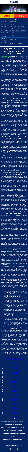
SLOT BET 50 (15, 397)
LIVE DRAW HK (15, 388)
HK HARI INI (15, 366)
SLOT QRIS (15, 373)
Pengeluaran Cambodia (15, 399)
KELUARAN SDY (15, 379)
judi (10, 251)
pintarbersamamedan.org (15, 357)
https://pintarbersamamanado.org (15, 358)
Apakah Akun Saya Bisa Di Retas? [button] (13, 424)
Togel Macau (15, 384)
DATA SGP (15, 362)
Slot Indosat (15, 416)
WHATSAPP (17, 450)
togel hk (15, 402)
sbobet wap (3, 231)
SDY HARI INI (15, 394)
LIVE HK (15, 391)
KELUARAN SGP (15, 361)
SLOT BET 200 (15, 386)
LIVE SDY (15, 393)
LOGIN (21, 16)
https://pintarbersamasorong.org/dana (15, 359)
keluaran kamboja (15, 398)
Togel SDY (15, 413)
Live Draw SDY (15, 412)
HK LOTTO (15, 382)
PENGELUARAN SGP (15, 381)
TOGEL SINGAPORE (15, 372)
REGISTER (10, 450)
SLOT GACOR (15, 395)
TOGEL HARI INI (15, 371)
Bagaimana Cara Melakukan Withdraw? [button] (13, 439)
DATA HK (15, 363)
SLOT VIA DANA (15, 385)
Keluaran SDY (15, 415)
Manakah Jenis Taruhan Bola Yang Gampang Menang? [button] (13, 434)
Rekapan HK (15, 389)
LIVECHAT (25, 450)
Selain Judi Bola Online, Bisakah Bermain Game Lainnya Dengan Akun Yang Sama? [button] (13, 428)
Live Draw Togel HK (15, 409)
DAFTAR (7, 16)
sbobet (21, 141)
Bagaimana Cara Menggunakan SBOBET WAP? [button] (13, 421)
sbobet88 (18, 179)
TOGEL (15, 376)
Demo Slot (15, 364)
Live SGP (15, 411)
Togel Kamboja (15, 400)
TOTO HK (15, 370)
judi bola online (6, 56)
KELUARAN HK (15, 375)
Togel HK (15, 408)
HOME (3, 450)
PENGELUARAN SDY (15, 367)
